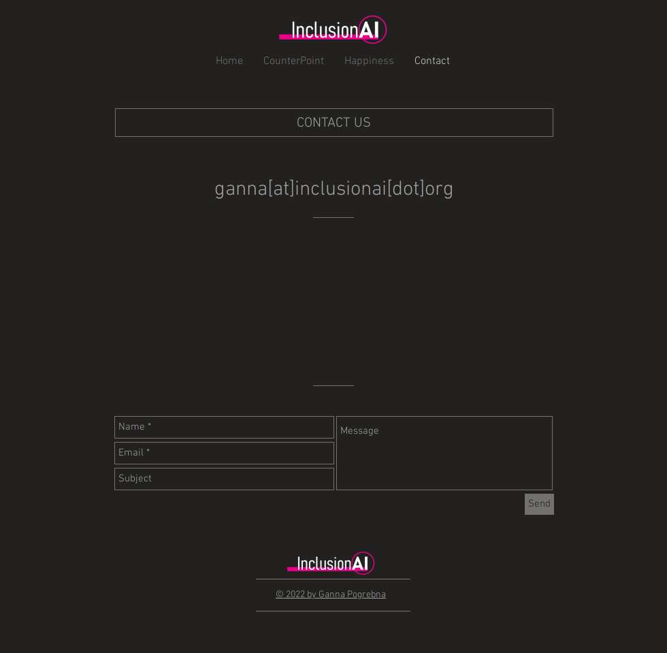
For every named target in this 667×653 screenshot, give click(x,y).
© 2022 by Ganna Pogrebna (331, 595)
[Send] (539, 504)
